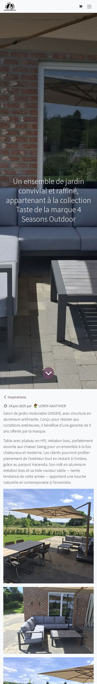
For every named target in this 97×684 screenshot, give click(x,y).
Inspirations (14, 397)
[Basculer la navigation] (89, 6)
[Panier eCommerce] (80, 6)
